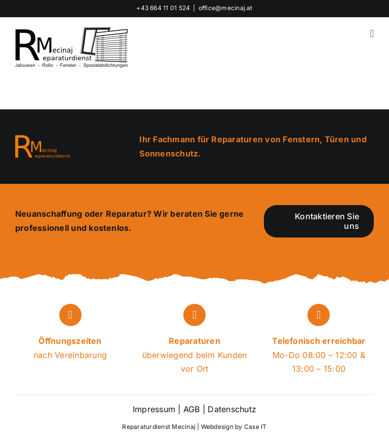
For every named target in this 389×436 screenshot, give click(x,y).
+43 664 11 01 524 (163, 8)
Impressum (154, 409)
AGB (191, 409)
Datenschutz (230, 409)
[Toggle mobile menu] (372, 33)
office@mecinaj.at (226, 8)
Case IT (255, 426)
